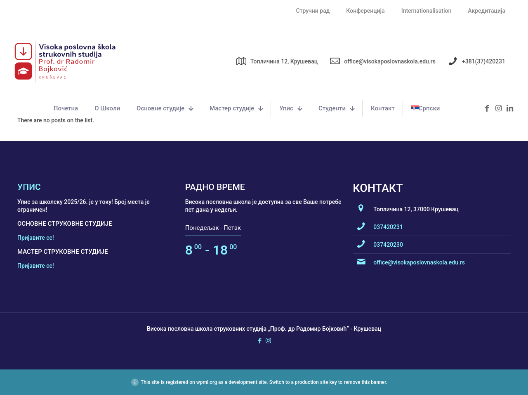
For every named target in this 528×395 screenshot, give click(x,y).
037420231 (388, 227)
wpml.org (206, 382)
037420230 (388, 244)
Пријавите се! (35, 237)
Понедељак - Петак (213, 227)
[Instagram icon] (268, 340)
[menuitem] (425, 109)
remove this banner (365, 382)
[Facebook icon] (260, 340)
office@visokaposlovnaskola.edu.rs (419, 262)
